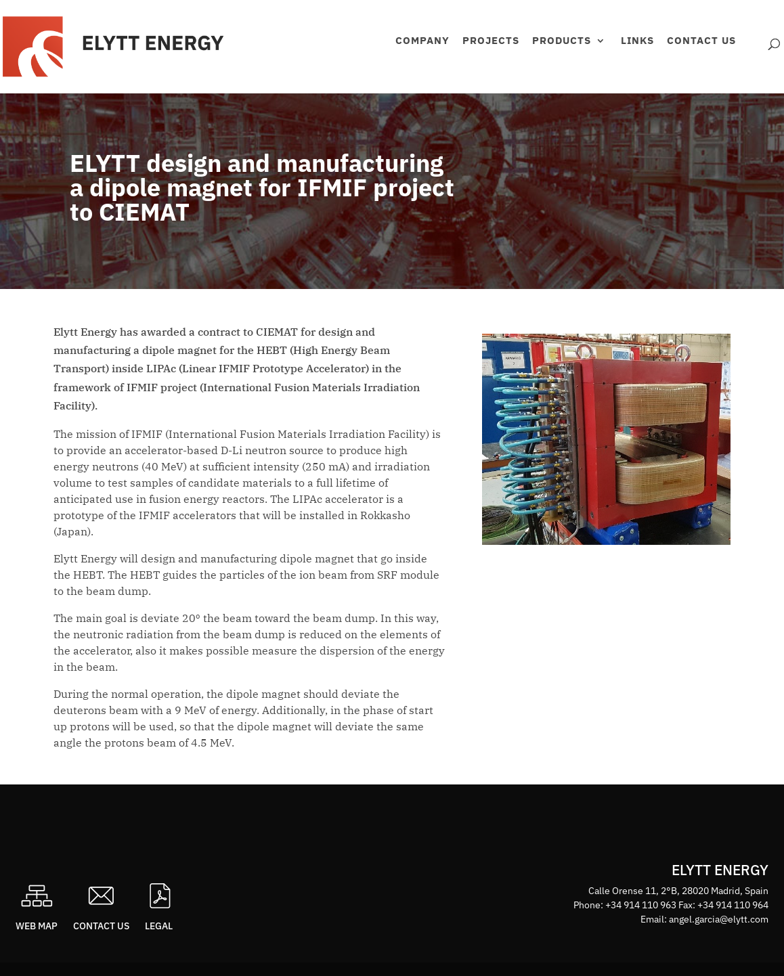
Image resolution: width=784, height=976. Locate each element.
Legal (159, 926)
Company (422, 41)
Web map (37, 926)
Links (637, 41)
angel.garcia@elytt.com (718, 919)
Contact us (701, 41)
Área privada (753, 58)
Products (561, 41)
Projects (490, 41)
